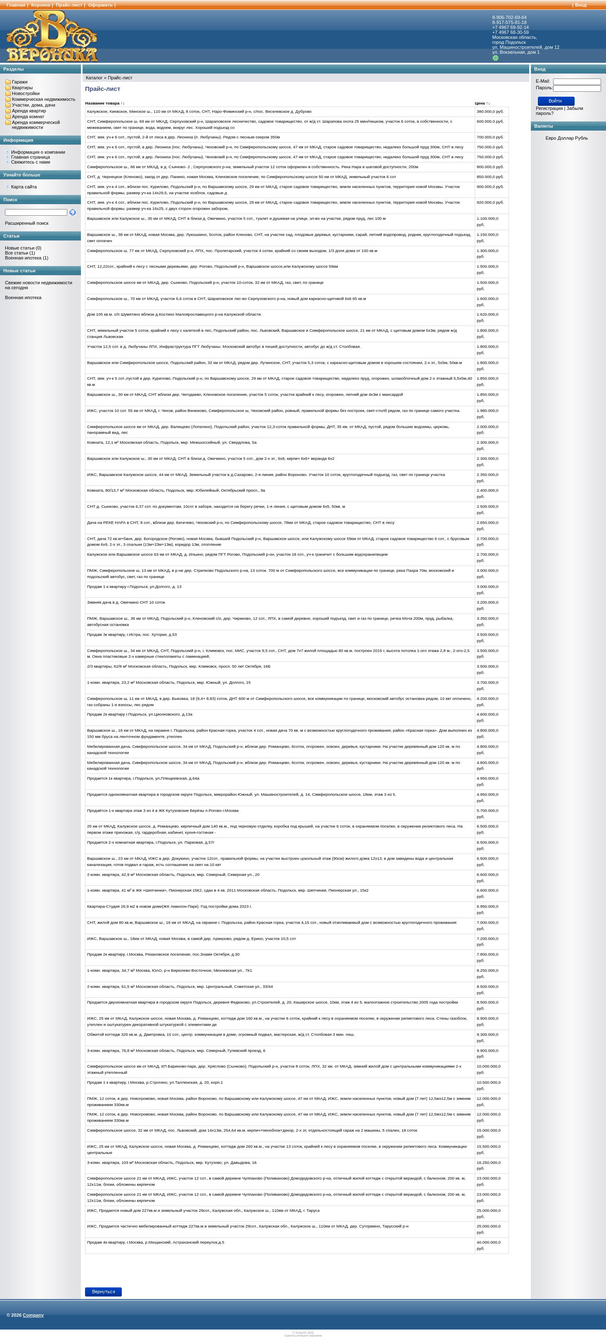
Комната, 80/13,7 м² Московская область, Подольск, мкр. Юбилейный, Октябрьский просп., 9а (176, 490)
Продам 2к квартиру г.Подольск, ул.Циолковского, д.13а (139, 714)
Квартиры (22, 87)
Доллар (566, 138)
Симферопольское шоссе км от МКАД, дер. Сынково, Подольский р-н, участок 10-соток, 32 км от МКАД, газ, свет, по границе (205, 282)
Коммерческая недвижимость (44, 99)
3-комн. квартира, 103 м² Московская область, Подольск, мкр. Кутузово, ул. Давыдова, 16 (171, 1162)
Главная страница (30, 157)
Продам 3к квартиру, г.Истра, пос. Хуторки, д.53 (132, 634)
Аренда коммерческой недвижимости (36, 125)
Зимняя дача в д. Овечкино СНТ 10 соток (126, 602)
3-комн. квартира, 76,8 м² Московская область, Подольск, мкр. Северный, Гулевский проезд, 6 (176, 1050)
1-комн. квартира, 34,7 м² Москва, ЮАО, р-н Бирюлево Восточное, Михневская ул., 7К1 (169, 970)
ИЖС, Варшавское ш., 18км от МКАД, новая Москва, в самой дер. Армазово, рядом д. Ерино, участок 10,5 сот (191, 938)
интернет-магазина (309, 1335)
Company (33, 1315)
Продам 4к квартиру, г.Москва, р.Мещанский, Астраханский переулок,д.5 (155, 1242)
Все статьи (16, 252)
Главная (16, 4)
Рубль (581, 138)
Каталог (94, 77)
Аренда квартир (29, 110)
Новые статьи (19, 247)
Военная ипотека (23, 257)
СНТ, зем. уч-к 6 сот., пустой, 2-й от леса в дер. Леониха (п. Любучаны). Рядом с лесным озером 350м (183, 137)
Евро (551, 138)
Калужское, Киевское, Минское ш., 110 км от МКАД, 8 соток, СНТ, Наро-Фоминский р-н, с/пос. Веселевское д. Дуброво (199, 111)
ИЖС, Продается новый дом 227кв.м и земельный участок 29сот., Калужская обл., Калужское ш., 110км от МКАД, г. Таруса (203, 1210)
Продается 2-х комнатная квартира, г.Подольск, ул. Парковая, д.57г (151, 842)
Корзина (40, 4)
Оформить (100, 4)
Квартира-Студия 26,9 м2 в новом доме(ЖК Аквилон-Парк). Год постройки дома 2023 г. (169, 906)
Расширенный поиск (26, 223)
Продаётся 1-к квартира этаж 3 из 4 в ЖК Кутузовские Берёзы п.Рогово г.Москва (163, 810)
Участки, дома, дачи (33, 104)
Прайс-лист (69, 4)
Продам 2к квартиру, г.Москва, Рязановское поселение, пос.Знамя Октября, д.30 (163, 954)
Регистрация (549, 108)
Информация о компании (38, 152)
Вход (581, 4)
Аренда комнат (28, 116)
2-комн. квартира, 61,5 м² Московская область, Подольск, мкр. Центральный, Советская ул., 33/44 (180, 986)
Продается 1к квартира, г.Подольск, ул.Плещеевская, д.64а (143, 778)
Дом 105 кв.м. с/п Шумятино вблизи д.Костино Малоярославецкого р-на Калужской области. (174, 314)
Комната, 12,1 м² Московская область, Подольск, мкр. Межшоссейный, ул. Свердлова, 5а (171, 442)
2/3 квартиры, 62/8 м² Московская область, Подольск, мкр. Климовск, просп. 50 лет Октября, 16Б (178, 666)
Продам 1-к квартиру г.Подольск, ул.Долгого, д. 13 (134, 586)
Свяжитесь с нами (30, 161)
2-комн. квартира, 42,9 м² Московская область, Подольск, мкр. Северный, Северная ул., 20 (173, 874)
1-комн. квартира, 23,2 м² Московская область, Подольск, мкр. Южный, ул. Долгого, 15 (169, 682)
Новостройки (26, 93)
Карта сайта (24, 186)
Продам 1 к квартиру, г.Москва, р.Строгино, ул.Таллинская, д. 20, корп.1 (155, 1082)
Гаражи (20, 81)
